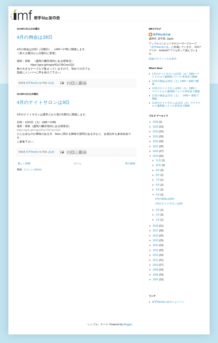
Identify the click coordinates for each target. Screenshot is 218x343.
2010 (156, 264)
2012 (156, 255)
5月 (158, 189)
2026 (156, 121)
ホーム (78, 163)
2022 (156, 141)
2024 (156, 131)
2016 (156, 235)
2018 (156, 225)
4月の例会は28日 (35, 37)
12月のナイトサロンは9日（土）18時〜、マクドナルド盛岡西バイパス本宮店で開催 (176, 90)
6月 (158, 184)
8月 (158, 174)
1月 (158, 219)
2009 (156, 269)
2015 (156, 240)
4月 (158, 194)
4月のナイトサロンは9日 (43, 102)
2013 (156, 250)
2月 (158, 214)
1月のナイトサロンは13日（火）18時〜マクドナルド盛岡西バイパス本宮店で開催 (175, 75)
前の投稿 (130, 163)
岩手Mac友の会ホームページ (168, 301)
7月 (158, 179)
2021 (156, 146)
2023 (156, 136)
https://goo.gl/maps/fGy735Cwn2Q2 (39, 129)
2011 (156, 260)
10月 (159, 165)
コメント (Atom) (32, 169)
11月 (159, 160)
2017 (156, 230)
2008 (156, 274)
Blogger (127, 324)
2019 (156, 155)
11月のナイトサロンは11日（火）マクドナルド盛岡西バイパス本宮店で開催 (176, 104)
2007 (156, 279)
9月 (158, 170)
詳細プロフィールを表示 (162, 58)
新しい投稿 (24, 163)
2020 (156, 151)
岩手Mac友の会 (34, 83)
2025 (156, 126)
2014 (156, 245)
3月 (158, 209)
